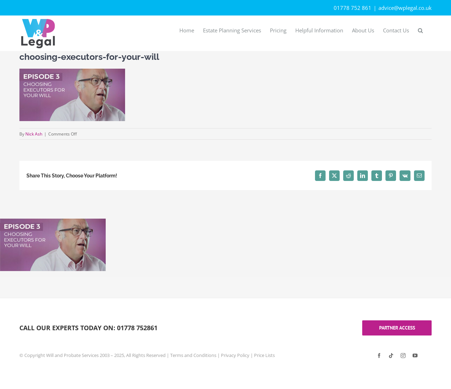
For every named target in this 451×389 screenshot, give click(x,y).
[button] (420, 30)
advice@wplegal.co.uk (405, 7)
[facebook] (379, 355)
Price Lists (264, 355)
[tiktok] (391, 355)
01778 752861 (137, 328)
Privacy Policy (235, 355)
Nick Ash (33, 134)
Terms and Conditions (193, 355)
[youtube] (415, 355)
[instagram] (403, 355)
